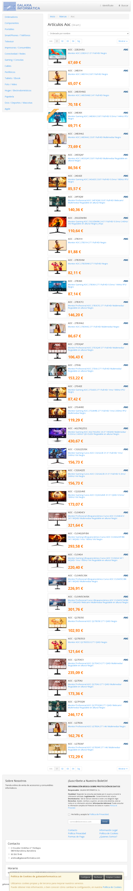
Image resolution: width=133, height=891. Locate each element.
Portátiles (9, 29)
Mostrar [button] (123, 41)
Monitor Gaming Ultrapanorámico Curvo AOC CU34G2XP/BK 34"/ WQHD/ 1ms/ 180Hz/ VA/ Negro (96, 538)
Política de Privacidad (99, 814)
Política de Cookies (112, 887)
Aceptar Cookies (113, 877)
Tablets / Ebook (12, 78)
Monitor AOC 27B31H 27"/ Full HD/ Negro (87, 242)
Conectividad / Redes (15, 53)
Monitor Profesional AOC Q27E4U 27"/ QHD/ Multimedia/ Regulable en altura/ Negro (95, 685)
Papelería (9, 96)
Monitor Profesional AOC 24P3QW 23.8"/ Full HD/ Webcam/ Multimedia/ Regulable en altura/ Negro (96, 201)
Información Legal (108, 830)
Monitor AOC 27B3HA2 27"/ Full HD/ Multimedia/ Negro (93, 326)
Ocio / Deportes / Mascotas (18, 102)
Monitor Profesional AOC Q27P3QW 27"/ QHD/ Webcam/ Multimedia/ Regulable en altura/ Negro (95, 706)
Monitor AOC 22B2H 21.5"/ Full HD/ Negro (87, 53)
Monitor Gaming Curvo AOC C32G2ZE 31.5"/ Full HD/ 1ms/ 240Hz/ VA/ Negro (95, 454)
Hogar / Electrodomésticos (18, 90)
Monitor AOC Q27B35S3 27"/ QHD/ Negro (87, 642)
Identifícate (106, 5)
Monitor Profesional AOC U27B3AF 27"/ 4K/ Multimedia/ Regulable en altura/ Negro (94, 748)
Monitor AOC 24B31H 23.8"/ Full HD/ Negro (88, 74)
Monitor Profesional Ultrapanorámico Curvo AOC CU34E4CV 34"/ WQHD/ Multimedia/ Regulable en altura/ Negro (96, 517)
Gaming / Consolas (14, 59)
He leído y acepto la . (90, 814)
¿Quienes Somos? (108, 836)
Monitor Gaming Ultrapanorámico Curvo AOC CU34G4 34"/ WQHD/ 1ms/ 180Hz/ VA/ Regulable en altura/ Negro (96, 559)
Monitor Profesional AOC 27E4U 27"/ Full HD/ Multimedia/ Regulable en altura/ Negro (95, 369)
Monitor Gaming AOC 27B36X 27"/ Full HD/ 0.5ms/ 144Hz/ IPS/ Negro (97, 285)
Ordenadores (11, 16)
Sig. (78, 41)
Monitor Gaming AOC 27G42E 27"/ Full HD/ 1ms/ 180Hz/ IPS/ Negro (96, 390)
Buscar (123, 5)
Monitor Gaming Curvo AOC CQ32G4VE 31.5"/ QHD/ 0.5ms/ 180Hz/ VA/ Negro (96, 496)
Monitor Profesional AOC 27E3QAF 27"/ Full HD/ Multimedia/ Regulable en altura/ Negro (96, 348)
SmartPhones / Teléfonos (17, 35)
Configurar (85, 877)
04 (73, 41)
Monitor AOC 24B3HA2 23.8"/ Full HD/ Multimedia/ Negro (94, 137)
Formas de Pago (76, 836)
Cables (8, 65)
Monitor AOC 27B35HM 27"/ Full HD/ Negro (88, 263)
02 (62, 41)
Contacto (72, 830)
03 (68, 41)
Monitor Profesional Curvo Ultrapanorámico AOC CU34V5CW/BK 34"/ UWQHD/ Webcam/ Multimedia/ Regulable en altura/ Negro (98, 601)
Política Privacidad (77, 833)
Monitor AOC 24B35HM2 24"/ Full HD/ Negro (88, 95)
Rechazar (98, 877)
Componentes (12, 23)
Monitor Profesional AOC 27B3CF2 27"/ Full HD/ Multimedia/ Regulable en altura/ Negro (96, 306)
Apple (7, 108)
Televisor (9, 41)
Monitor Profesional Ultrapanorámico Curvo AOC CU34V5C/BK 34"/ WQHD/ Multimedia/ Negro (97, 580)
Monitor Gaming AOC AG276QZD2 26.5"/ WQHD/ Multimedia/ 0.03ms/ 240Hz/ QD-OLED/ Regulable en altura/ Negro (97, 433)
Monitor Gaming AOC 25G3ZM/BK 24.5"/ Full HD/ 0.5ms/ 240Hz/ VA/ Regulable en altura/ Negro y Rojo (98, 222)
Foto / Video (11, 84)
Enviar (105, 821)
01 (57, 41)
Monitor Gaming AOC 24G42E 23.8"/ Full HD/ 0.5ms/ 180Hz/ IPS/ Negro (98, 180)
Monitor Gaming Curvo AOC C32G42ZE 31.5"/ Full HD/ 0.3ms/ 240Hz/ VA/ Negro (97, 475)
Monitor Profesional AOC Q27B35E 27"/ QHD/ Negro (92, 621)
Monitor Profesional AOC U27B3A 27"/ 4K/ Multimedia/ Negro (97, 726)
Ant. (51, 41)
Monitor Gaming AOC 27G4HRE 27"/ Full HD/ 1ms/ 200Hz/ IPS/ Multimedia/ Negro (97, 411)
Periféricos (10, 72)
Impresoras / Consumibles (18, 47)
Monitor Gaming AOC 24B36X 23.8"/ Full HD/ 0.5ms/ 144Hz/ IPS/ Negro (98, 117)
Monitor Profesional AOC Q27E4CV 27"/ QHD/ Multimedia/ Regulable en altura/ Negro (95, 664)
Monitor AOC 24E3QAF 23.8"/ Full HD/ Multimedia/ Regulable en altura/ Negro (97, 159)
